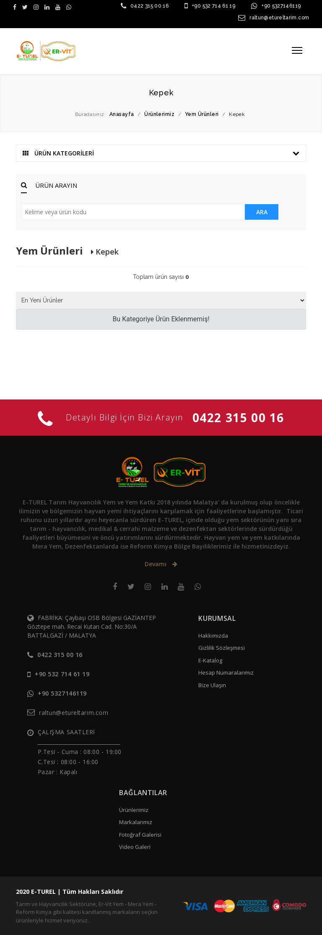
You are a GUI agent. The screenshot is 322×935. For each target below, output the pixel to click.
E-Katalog (210, 660)
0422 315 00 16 (149, 6)
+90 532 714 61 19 (213, 6)
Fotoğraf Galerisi (140, 834)
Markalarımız (135, 822)
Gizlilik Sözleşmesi (221, 647)
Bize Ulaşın (212, 685)
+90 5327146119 (281, 6)
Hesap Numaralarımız (226, 672)
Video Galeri (135, 847)
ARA (261, 212)
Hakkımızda (213, 635)
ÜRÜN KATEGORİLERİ (161, 153)
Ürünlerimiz (133, 810)
